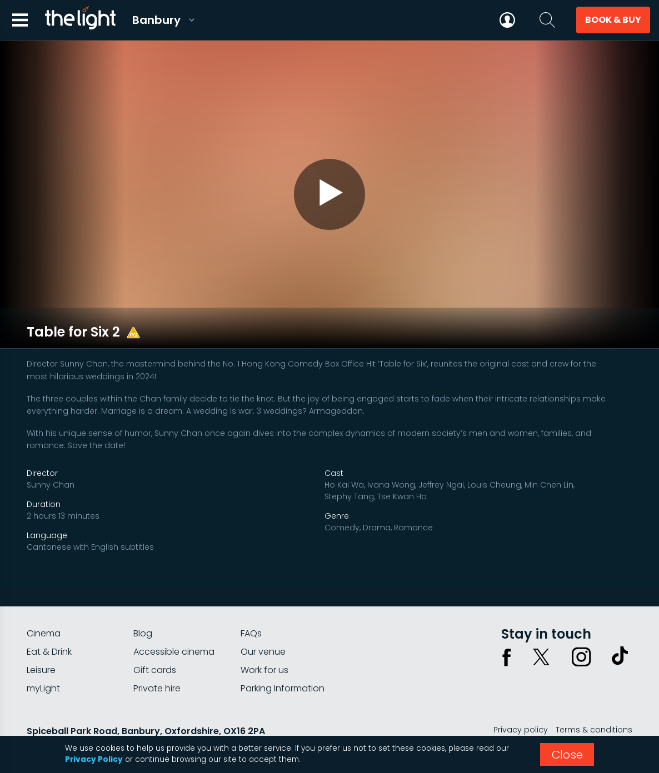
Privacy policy (520, 699)
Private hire (157, 658)
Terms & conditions (594, 699)
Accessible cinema (173, 621)
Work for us (264, 640)
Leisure (41, 640)
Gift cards (154, 640)
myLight (43, 658)
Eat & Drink (49, 621)
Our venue (263, 621)
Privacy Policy (94, 759)
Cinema (44, 603)
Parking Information (282, 658)
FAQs (251, 603)
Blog (142, 603)
